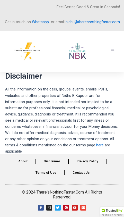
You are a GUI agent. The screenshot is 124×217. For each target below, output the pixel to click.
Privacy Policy (87, 161)
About (23, 161)
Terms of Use (46, 172)
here (100, 145)
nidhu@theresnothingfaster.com (93, 22)
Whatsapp (40, 22)
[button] (113, 50)
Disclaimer (52, 161)
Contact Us (81, 172)
